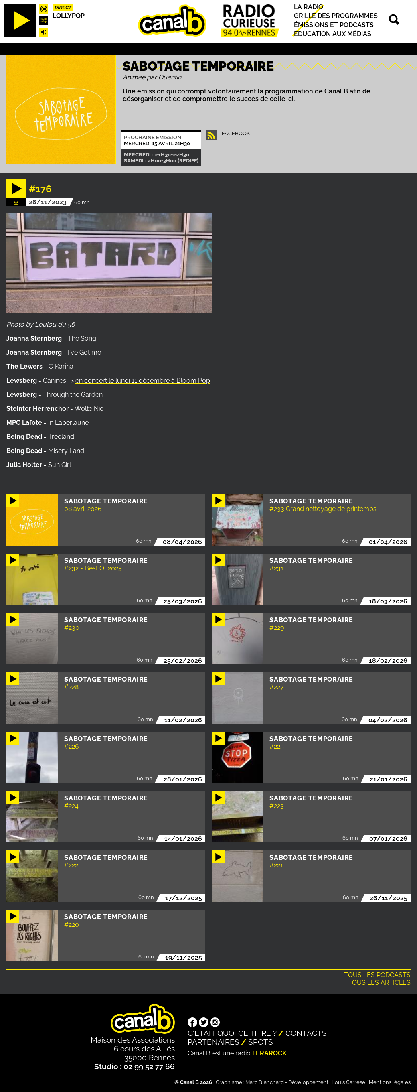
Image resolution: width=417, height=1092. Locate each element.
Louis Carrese (348, 1082)
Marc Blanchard (264, 1082)
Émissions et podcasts (334, 25)
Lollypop (69, 16)
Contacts (306, 1033)
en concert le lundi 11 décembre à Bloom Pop (142, 380)
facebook (236, 133)
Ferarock (269, 1053)
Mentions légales (390, 1082)
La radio (308, 7)
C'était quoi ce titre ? (232, 1033)
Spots (260, 1041)
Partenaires (213, 1041)
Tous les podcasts (377, 975)
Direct (63, 7)
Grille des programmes (336, 16)
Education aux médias (332, 34)
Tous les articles (379, 982)
